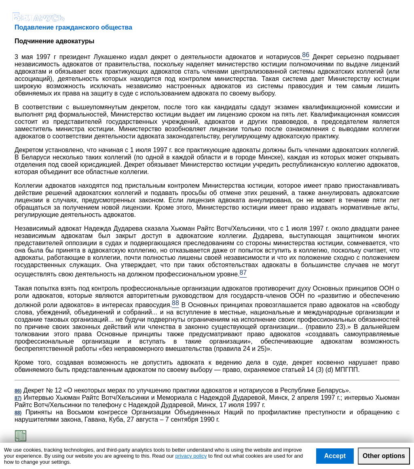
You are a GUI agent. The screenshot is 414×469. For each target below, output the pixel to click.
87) (18, 398)
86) (18, 391)
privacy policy (191, 456)
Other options (384, 455)
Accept (335, 455)
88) (18, 413)
